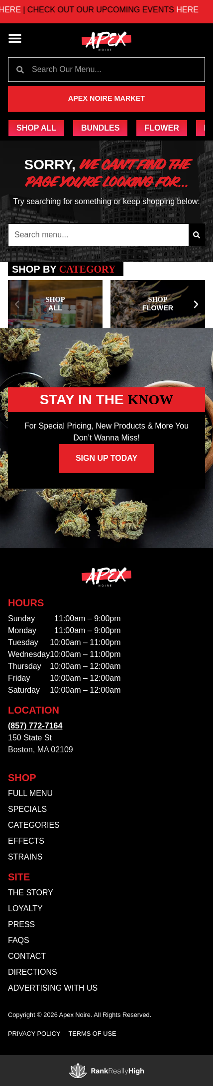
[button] (15, 38)
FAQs (18, 940)
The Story (30, 892)
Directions (32, 972)
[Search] (197, 235)
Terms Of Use (92, 1033)
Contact (27, 956)
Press (21, 924)
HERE (30, 9)
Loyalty (25, 908)
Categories (34, 825)
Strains (25, 857)
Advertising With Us (53, 988)
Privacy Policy (34, 1033)
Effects (26, 841)
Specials (27, 809)
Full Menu (30, 793)
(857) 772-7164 (35, 726)
